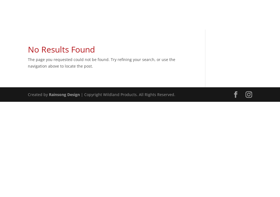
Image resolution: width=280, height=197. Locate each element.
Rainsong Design (64, 94)
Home (188, 18)
